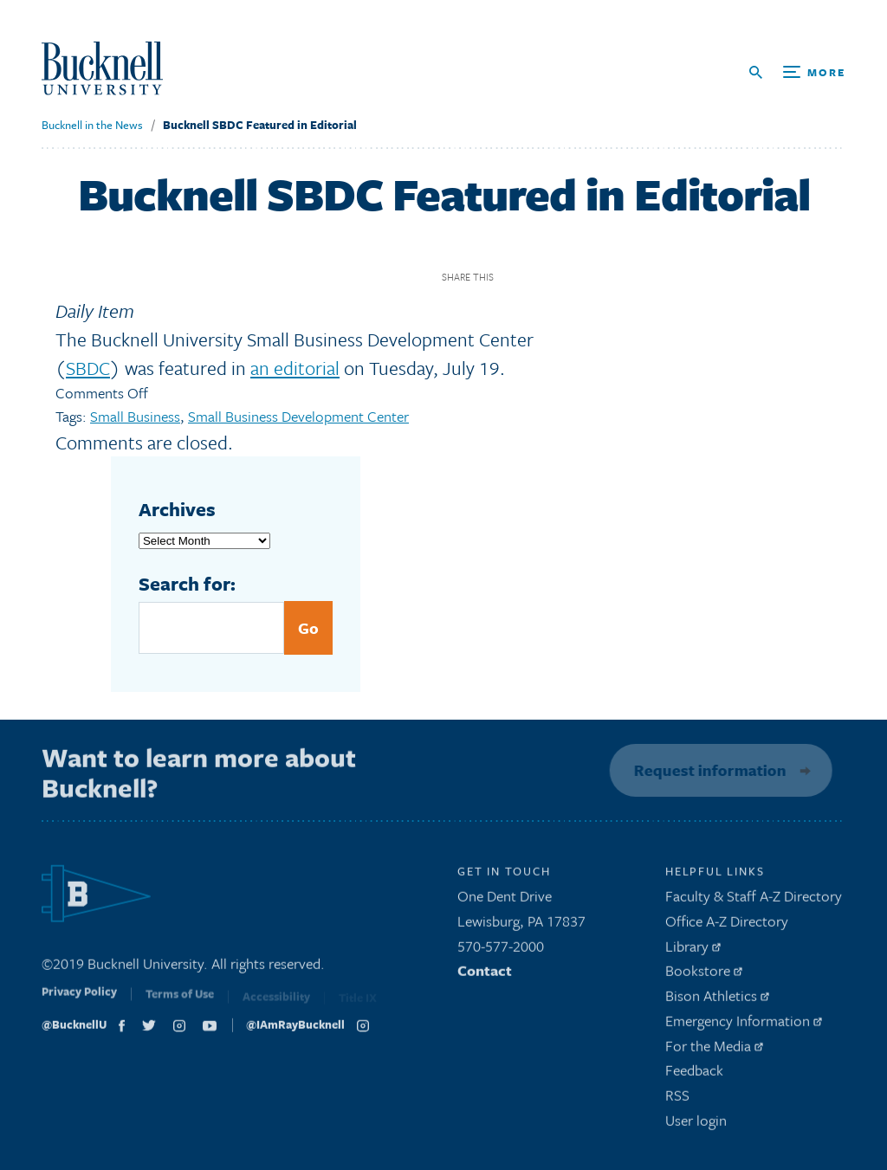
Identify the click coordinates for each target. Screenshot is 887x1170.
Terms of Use (180, 1001)
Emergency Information (743, 1025)
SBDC (88, 367)
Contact (484, 975)
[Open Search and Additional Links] (797, 72)
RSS (677, 1099)
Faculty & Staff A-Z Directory (753, 900)
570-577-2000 (500, 949)
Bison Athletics (717, 1000)
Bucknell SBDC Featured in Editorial (260, 124)
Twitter (543, 277)
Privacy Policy (79, 999)
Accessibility (276, 1002)
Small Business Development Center (298, 416)
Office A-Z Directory (726, 925)
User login (696, 1124)
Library (693, 949)
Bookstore (703, 975)
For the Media (714, 1049)
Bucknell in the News (92, 124)
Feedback (694, 1074)
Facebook (513, 277)
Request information (707, 770)
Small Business (135, 416)
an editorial (295, 367)
